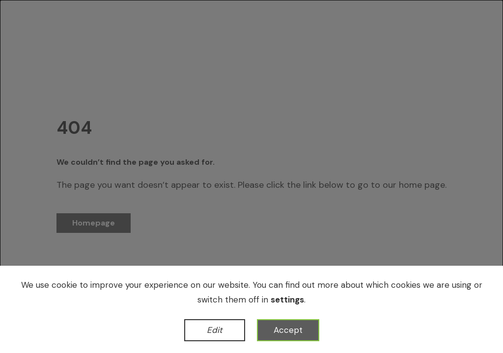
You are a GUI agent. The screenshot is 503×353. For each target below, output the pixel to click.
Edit (215, 330)
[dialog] (251, 176)
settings (287, 299)
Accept (288, 330)
